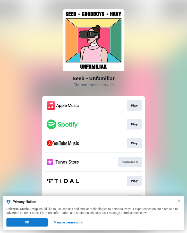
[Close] (179, 201)
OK (27, 222)
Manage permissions (68, 222)
